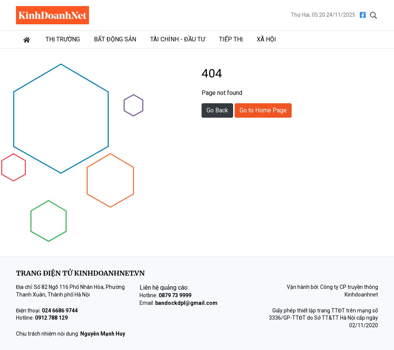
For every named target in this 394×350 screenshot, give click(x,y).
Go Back (217, 110)
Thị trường (63, 39)
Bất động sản (115, 39)
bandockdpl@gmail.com (186, 303)
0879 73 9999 (175, 295)
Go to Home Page (263, 110)
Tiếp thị (231, 39)
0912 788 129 (51, 318)
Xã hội (266, 39)
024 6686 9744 (60, 310)
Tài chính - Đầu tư (177, 39)
